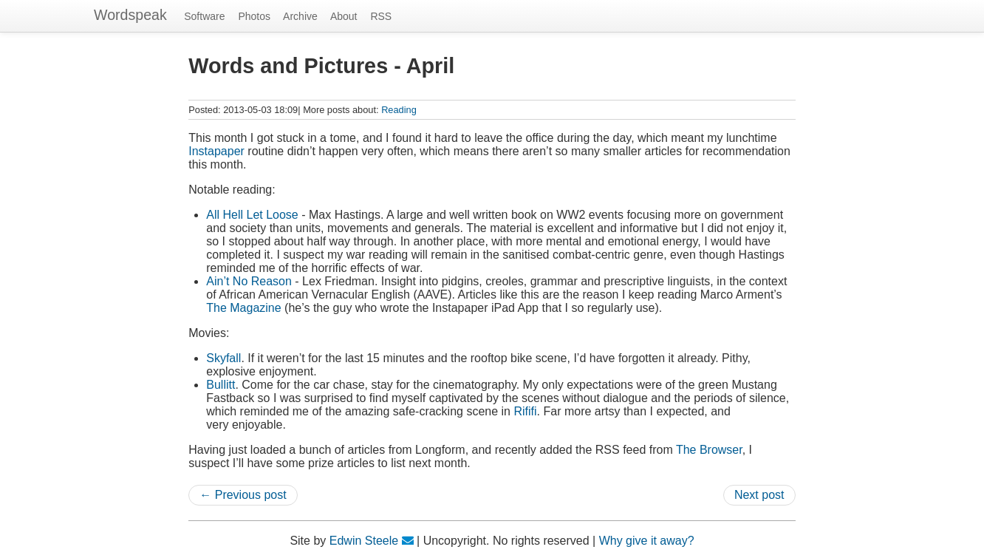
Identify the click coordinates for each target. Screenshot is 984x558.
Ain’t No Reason (249, 281)
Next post (759, 495)
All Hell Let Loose (252, 214)
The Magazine (243, 308)
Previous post (251, 495)
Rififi (524, 411)
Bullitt (220, 384)
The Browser (709, 449)
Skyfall (223, 358)
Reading (399, 109)
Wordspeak (130, 15)
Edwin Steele (363, 540)
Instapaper (216, 151)
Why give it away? (646, 540)
